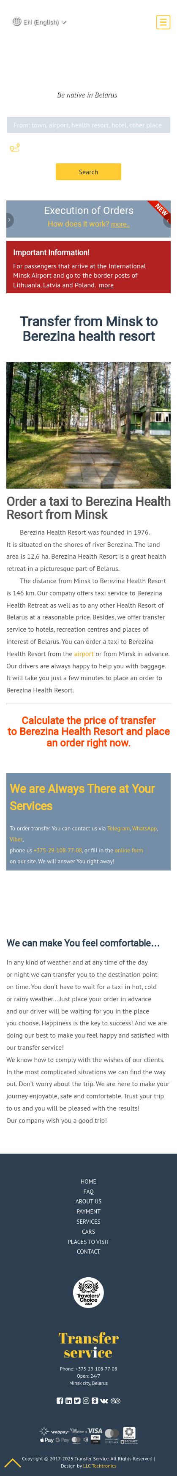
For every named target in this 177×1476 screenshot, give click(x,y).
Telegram (118, 828)
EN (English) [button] (39, 21)
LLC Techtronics (100, 1465)
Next (166, 221)
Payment (88, 1211)
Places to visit (88, 1242)
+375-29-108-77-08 (58, 850)
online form (129, 850)
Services (88, 1221)
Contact (89, 1251)
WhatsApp (144, 828)
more (106, 285)
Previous (10, 221)
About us (88, 1201)
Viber (16, 839)
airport (84, 653)
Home (88, 1181)
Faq (88, 1191)
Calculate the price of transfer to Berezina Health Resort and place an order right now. (89, 732)
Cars (88, 1231)
